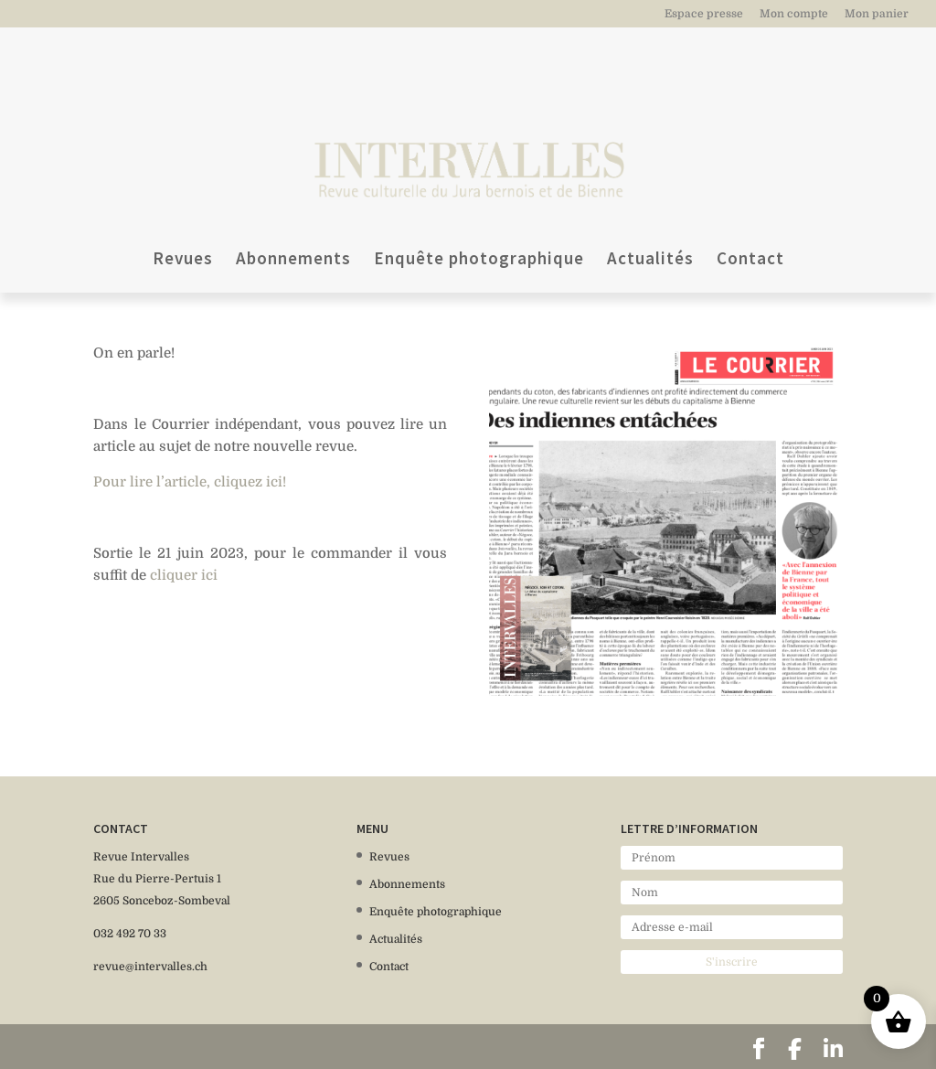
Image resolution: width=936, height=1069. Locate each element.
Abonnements (293, 197)
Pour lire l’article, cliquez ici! (189, 482)
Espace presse (704, 14)
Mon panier (877, 14)
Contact (750, 197)
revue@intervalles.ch (150, 966)
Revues (183, 197)
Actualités (650, 197)
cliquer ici (184, 575)
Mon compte (794, 14)
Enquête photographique (479, 197)
